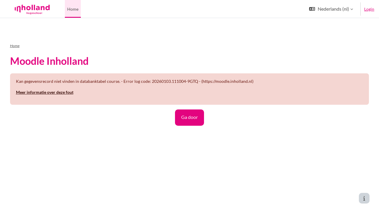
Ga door (189, 109)
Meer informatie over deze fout (55, 84)
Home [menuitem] (72, 9)
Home (25, 38)
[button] (331, 9)
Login (369, 9)
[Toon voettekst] (364, 198)
